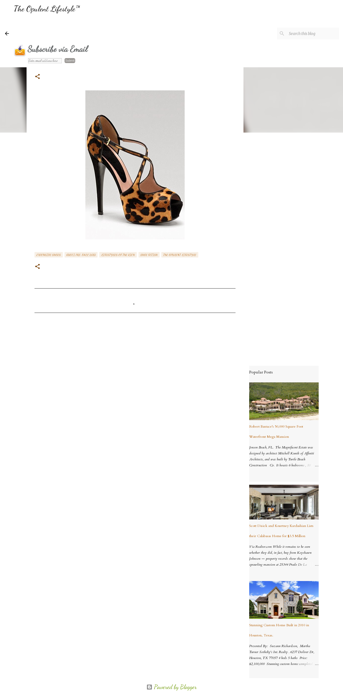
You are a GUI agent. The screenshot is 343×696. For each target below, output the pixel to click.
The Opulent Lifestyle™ (47, 8)
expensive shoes (48, 254)
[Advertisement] (104, 28)
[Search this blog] (313, 33)
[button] (37, 76)
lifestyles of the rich (118, 254)
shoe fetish (149, 254)
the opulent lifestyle (179, 254)
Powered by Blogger (171, 687)
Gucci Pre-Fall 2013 (81, 254)
